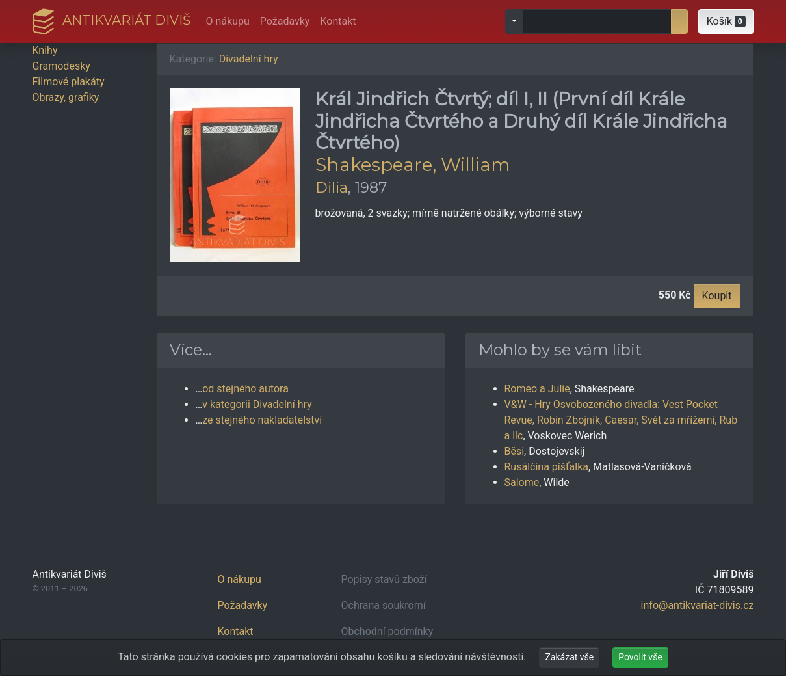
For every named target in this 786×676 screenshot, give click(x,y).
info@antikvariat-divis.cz (697, 605)
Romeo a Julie (537, 389)
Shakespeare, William (412, 165)
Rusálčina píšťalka (546, 467)
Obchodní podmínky (387, 631)
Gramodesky (61, 66)
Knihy (45, 50)
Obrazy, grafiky (66, 97)
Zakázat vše (569, 657)
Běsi (514, 451)
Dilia (331, 187)
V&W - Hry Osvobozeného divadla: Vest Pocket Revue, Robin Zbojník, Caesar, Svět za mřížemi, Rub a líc (621, 420)
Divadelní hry (248, 59)
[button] (726, 21)
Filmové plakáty (69, 81)
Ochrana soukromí (383, 605)
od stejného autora (245, 389)
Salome (522, 482)
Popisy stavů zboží (384, 579)
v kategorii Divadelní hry (256, 404)
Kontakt (338, 21)
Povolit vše (640, 657)
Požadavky (285, 21)
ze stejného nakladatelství (262, 420)
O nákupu (228, 21)
